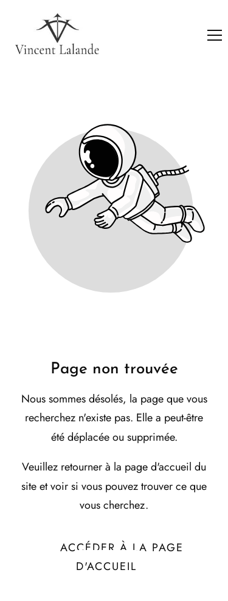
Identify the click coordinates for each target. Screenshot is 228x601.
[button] (214, 35)
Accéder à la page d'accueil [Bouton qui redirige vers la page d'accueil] (122, 557)
